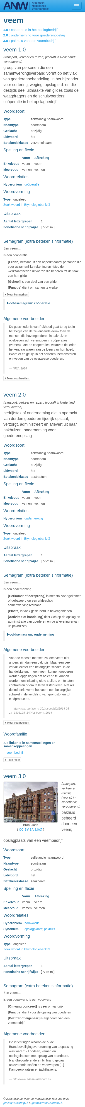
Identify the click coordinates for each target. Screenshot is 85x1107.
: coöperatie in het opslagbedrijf (34, 30)
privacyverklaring (14, 1102)
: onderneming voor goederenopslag (37, 35)
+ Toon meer (12, 759)
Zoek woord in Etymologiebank (25, 204)
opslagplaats (33, 929)
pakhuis (49, 929)
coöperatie (31, 184)
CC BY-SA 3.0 (29, 829)
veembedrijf (15, 752)
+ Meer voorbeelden (17, 378)
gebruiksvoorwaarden (45, 1102)
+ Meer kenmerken (16, 294)
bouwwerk (31, 923)
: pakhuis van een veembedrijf (32, 41)
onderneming (33, 518)
